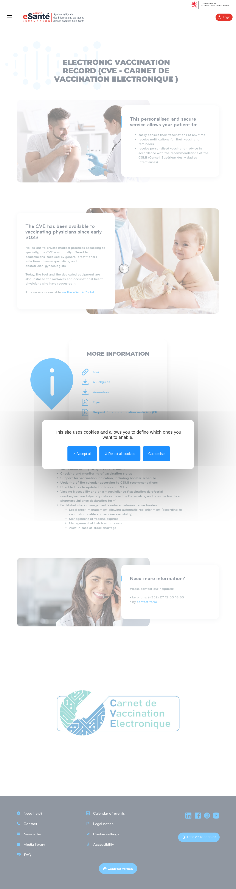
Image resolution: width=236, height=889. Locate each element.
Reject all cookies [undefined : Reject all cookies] (120, 453)
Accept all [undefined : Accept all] (82, 453)
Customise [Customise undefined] (156, 453)
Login (224, 17)
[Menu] (10, 17)
